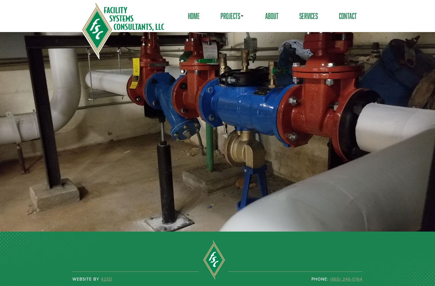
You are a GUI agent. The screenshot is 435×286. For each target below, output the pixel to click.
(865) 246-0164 (346, 279)
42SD (106, 279)
